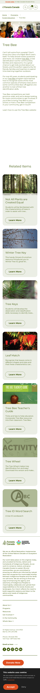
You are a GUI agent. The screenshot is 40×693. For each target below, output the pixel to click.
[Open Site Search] (25, 7)
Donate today (9, 2)
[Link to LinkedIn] (21, 650)
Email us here (10, 644)
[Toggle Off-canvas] (35, 7)
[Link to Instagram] (12, 650)
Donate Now (13, 662)
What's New (8, 621)
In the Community (10, 618)
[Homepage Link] (11, 7)
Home (4, 15)
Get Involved (8, 615)
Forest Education (8, 18)
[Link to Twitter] (8, 650)
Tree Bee (25, 59)
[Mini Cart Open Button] (30, 7)
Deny (23, 687)
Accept (11, 687)
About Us (7, 605)
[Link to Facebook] (4, 650)
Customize (10, 680)
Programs (14, 15)
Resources (7, 612)
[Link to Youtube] (16, 650)
